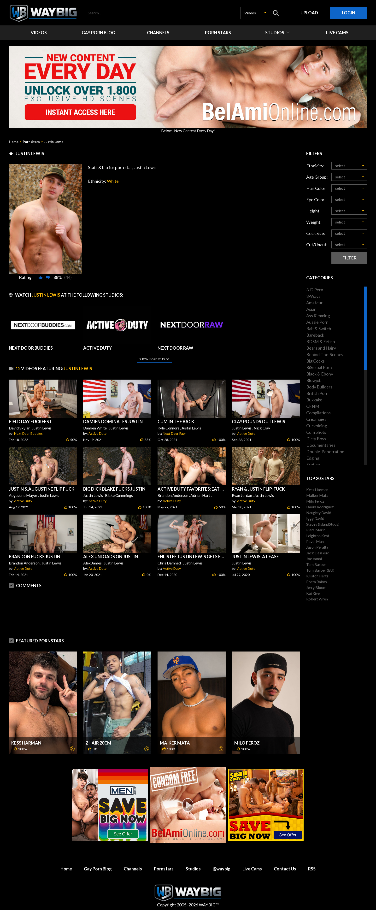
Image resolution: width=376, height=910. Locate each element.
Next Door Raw (174, 433)
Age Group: (317, 177)
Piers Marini (316, 530)
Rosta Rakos (316, 581)
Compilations (318, 412)
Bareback (315, 335)
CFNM (312, 406)
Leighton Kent (317, 535)
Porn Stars (31, 142)
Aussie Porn (317, 322)
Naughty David (318, 512)
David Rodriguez (320, 507)
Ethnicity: (315, 166)
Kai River (313, 593)
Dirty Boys (316, 438)
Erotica (313, 464)
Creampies (316, 419)
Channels (133, 868)
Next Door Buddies (28, 433)
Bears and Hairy (321, 348)
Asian (311, 309)
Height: (313, 211)
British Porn (317, 393)
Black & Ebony (319, 373)
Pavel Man (315, 541)
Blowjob (314, 380)
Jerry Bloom (316, 587)
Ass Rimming (318, 315)
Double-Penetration (325, 451)
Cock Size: (315, 233)
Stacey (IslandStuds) (322, 524)
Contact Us (285, 868)
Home (13, 142)
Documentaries (320, 445)
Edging (312, 458)
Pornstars (164, 868)
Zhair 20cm (98, 743)
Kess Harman (26, 743)
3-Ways (313, 296)
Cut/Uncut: (317, 244)
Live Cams (252, 868)
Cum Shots (316, 432)
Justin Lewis (53, 142)
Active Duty (97, 433)
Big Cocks (315, 361)
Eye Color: (316, 199)
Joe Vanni (314, 558)
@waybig (221, 868)
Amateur (314, 302)
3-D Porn (314, 289)
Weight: (314, 222)
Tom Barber (316, 564)
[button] (255, 13)
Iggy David (315, 518)
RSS (312, 868)
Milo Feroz (247, 743)
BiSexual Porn (319, 367)
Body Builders (319, 386)
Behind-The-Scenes (324, 354)
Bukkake (314, 399)
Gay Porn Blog (98, 868)
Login (348, 12)
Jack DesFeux (317, 553)
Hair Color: (316, 188)
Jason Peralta (317, 547)
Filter (349, 257)
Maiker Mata (175, 743)
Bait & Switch (318, 328)
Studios (193, 868)
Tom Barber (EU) (320, 570)
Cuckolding (316, 425)
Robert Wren (317, 599)
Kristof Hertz (317, 576)
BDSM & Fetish (320, 341)
